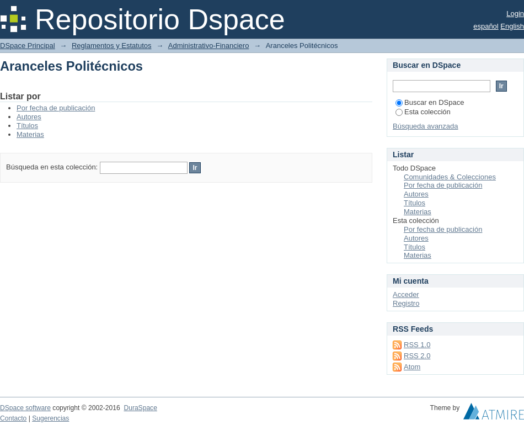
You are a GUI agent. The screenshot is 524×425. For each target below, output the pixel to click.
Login (515, 13)
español (486, 26)
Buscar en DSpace (429, 102)
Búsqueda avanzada (425, 126)
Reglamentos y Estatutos (112, 45)
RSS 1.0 (417, 345)
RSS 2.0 (417, 356)
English (512, 26)
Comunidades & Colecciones (450, 177)
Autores (29, 117)
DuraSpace (140, 408)
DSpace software (25, 408)
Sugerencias (50, 418)
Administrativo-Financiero (208, 45)
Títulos (27, 125)
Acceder (406, 294)
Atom (412, 367)
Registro (406, 303)
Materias (30, 134)
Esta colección (423, 112)
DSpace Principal (27, 45)
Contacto (13, 418)
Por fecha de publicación (56, 108)
